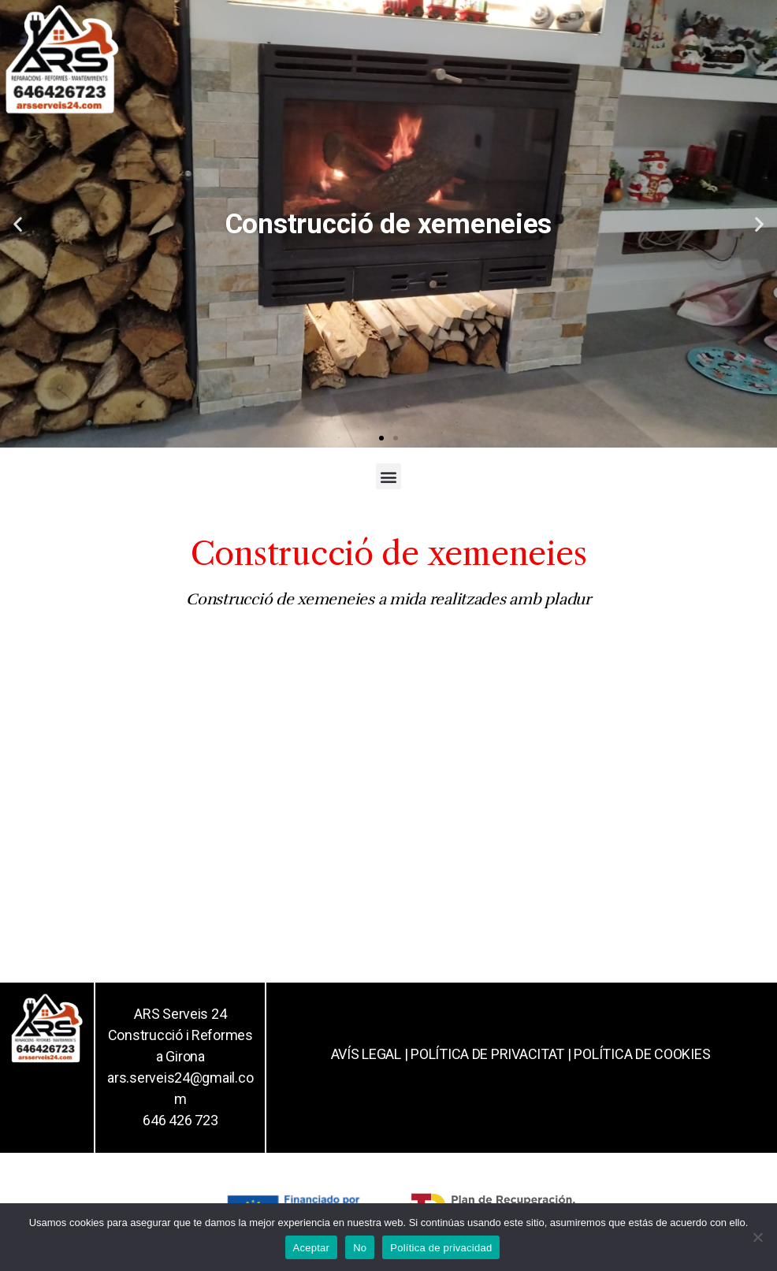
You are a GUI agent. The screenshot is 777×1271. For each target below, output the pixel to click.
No (359, 1248)
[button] (381, 438)
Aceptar (311, 1248)
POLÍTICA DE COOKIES (642, 1054)
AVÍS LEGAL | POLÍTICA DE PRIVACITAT (448, 1054)
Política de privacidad (441, 1248)
